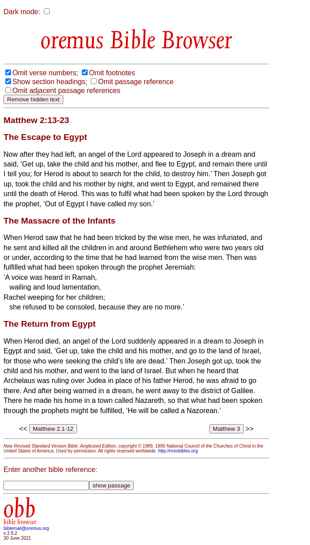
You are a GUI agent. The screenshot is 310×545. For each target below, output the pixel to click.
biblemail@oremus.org (26, 528)
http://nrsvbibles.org (178, 450)
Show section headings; (49, 81)
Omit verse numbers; (45, 73)
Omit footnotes (112, 73)
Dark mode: (22, 11)
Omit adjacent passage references (66, 90)
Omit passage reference (136, 81)
